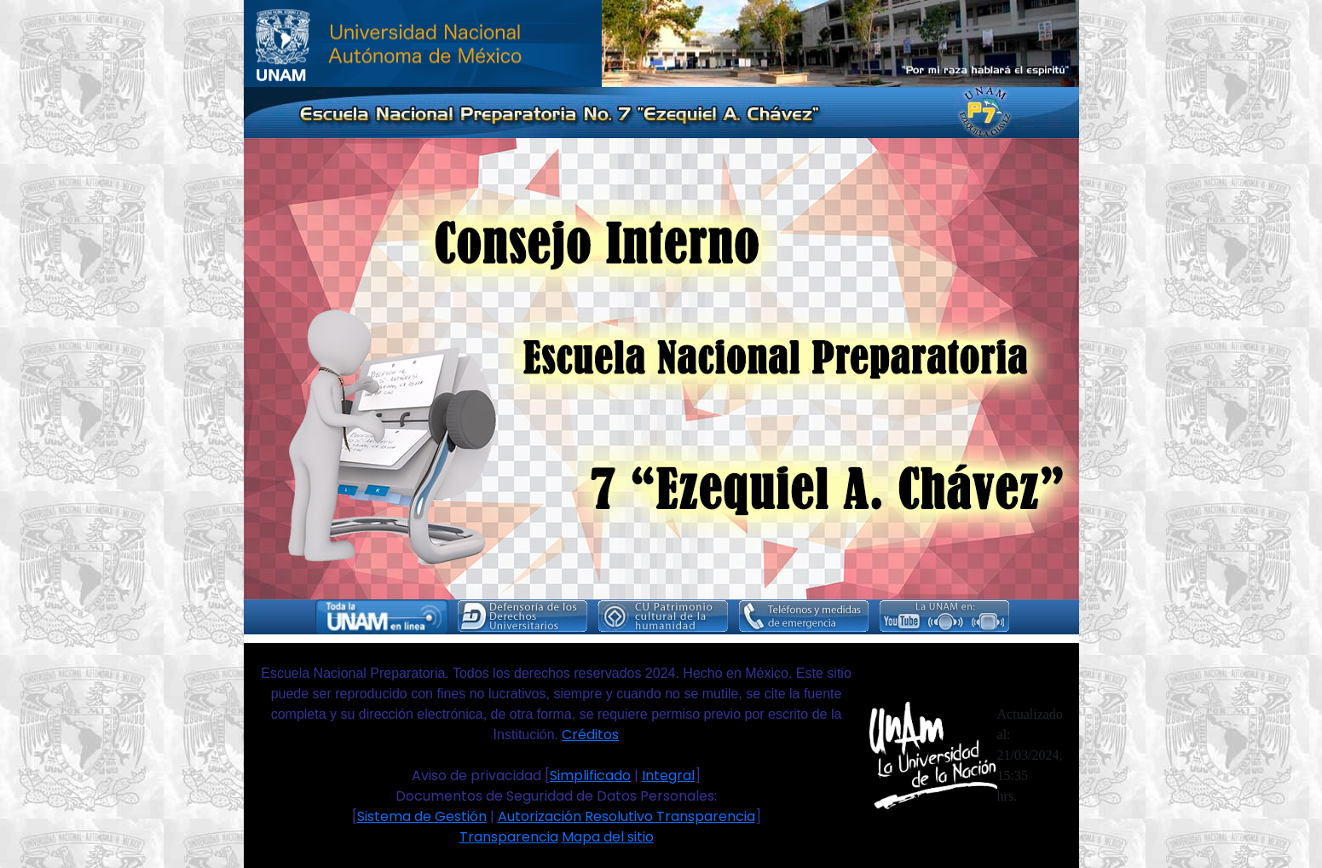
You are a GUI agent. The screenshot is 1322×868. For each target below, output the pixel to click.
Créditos (590, 734)
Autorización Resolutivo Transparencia (626, 816)
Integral (668, 775)
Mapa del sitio (608, 837)
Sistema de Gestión (422, 816)
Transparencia (508, 837)
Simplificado (590, 775)
